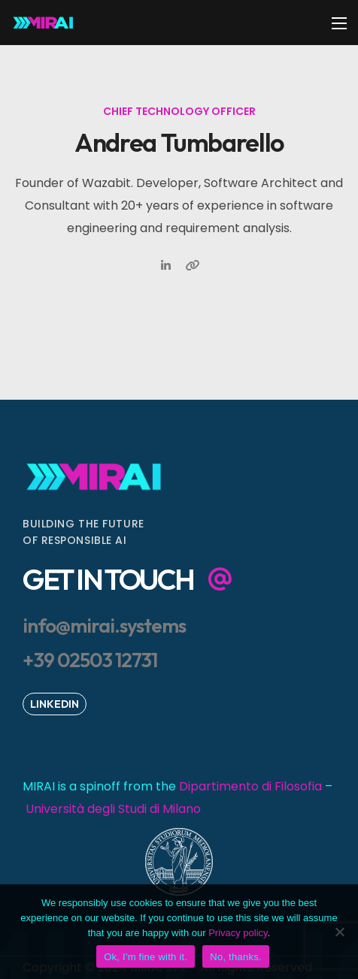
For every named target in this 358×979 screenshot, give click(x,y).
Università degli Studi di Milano (113, 808)
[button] (128, 579)
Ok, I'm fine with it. (145, 956)
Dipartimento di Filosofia (250, 786)
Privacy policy (238, 932)
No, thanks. (236, 956)
